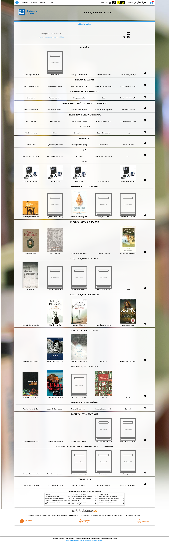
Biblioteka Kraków (84, 24)
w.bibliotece (74, 515)
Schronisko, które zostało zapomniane (108, 504)
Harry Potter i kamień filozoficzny (53, 502)
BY (123, 2)
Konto (51, 3)
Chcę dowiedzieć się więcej (75, 540)
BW (114, 2)
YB (119, 2)
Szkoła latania (48, 504)
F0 (135, 2)
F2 (144, 2)
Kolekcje (61, 37)
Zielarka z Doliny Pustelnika (78, 504)
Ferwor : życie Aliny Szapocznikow (107, 502)
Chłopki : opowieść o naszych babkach (81, 498)
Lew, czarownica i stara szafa (52, 496)
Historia (34, 3)
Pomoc (42, 3)
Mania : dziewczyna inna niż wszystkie (108, 500)
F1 (139, 2)
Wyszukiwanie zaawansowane (48, 37)
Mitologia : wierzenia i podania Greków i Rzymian (57, 498)
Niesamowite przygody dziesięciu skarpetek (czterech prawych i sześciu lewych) (64, 500)
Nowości (25, 3)
